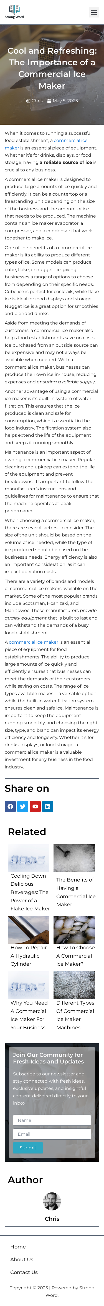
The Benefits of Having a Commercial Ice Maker (76, 892)
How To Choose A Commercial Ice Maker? (75, 956)
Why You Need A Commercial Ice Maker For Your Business (29, 1015)
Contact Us (24, 1272)
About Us (21, 1260)
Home (18, 1247)
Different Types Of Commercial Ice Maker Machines (75, 1015)
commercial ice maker (33, 642)
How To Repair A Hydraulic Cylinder (29, 956)
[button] (94, 12)
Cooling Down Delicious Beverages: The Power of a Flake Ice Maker (30, 892)
